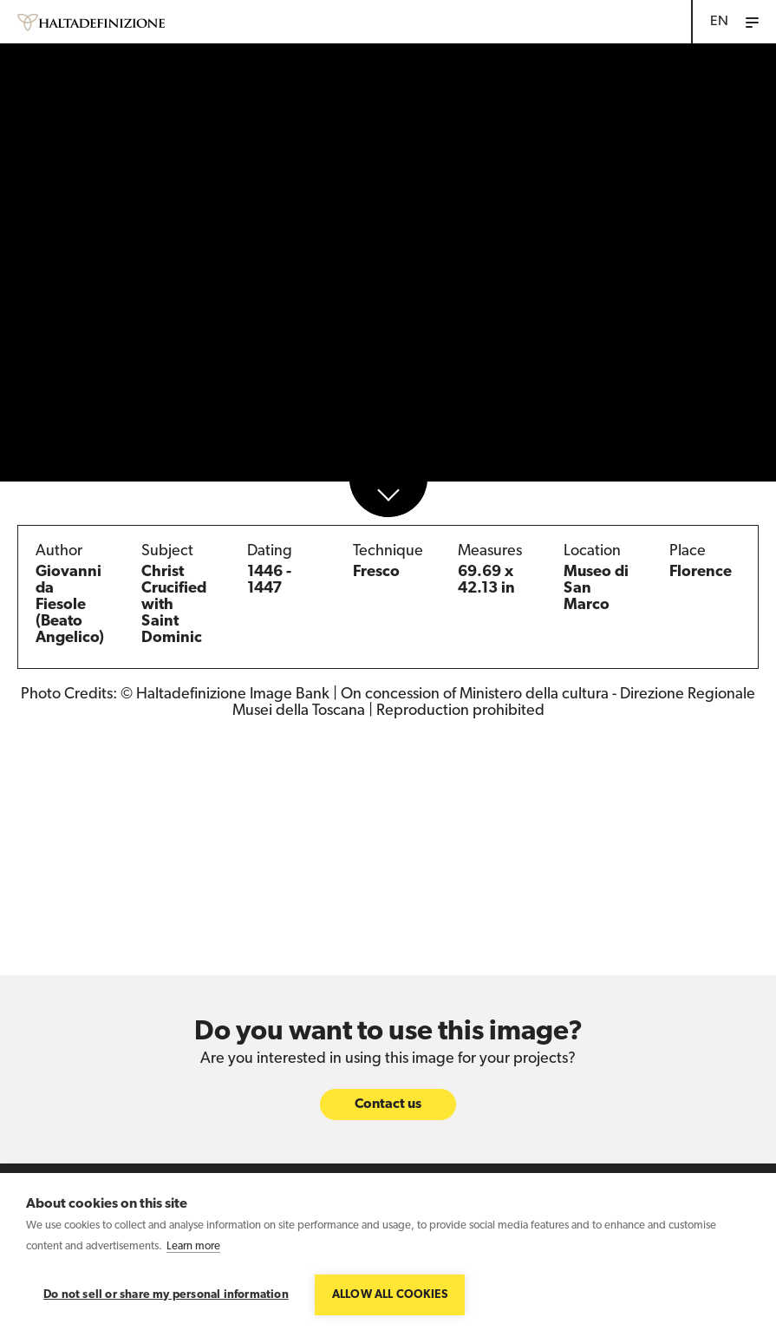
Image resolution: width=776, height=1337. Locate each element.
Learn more (193, 1246)
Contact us (388, 1104)
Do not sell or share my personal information (166, 1295)
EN (719, 22)
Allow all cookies (389, 1295)
